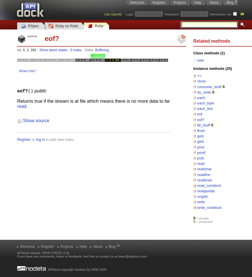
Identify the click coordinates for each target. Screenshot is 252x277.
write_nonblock (209, 207)
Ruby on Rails (63, 26)
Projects (180, 3)
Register (158, 3)
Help (197, 3)
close (201, 81)
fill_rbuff (203, 125)
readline (203, 175)
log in (40, 139)
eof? (200, 120)
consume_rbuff (209, 87)
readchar (204, 169)
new (200, 60)
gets (200, 141)
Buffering (102, 50)
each (201, 98)
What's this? (27, 71)
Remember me (220, 14)
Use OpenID (113, 14)
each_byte (205, 103)
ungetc (202, 196)
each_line (205, 108)
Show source (36, 120)
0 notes (75, 50)
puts (200, 158)
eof (199, 114)
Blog (230, 3)
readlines (204, 180)
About (213, 3)
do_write (204, 92)
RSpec (30, 26)
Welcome (137, 3)
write (201, 202)
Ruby (95, 26)
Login (129, 14)
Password (172, 14)
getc (200, 136)
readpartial (205, 191)
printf (201, 153)
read (201, 163)
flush (201, 130)
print (200, 147)
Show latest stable (53, 50)
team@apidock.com (133, 256)
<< (199, 76)
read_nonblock (209, 185)
